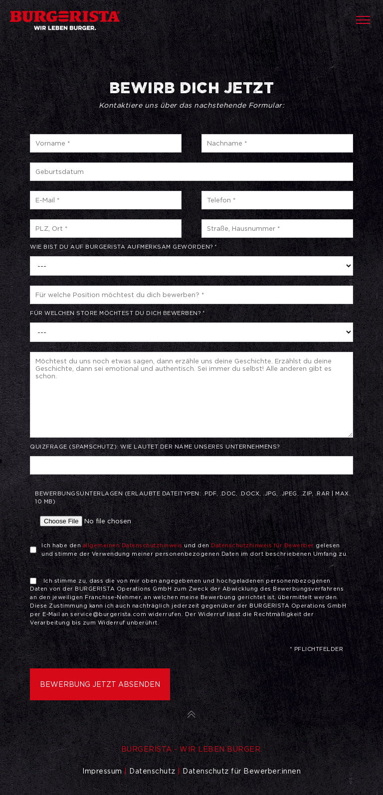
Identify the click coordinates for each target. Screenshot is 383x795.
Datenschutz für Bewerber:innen (242, 771)
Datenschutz (152, 771)
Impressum (102, 771)
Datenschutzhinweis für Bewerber (262, 545)
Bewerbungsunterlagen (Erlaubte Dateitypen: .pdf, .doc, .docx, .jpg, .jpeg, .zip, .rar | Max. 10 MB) (194, 511)
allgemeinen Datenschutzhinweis (133, 545)
